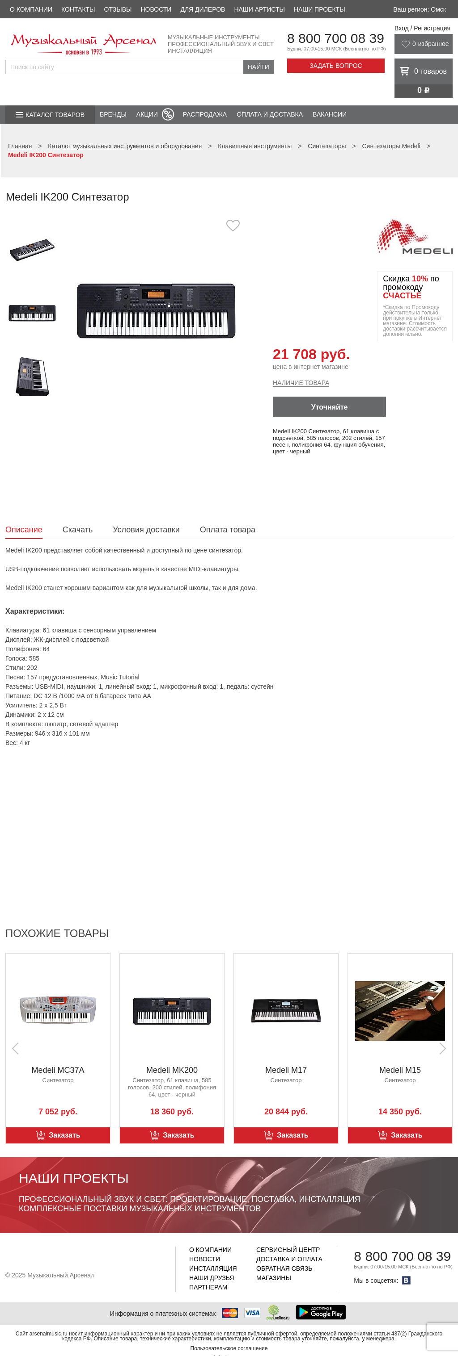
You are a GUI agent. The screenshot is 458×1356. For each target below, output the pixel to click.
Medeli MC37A (57, 1070)
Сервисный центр (288, 1249)
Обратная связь (284, 1268)
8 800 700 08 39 (335, 38)
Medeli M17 (286, 1070)
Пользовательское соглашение (229, 1348)
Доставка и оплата (289, 1259)
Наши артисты (259, 9)
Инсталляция (213, 1268)
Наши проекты (319, 9)
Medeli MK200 (172, 1070)
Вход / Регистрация (422, 28)
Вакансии (330, 114)
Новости (155, 9)
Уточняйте (329, 407)
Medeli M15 (400, 1070)
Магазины (273, 1277)
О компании (31, 9)
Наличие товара (301, 382)
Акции (147, 114)
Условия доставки (146, 529)
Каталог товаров (55, 114)
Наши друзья (211, 1277)
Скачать (78, 529)
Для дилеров (202, 9)
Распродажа (205, 114)
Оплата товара (227, 529)
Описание (23, 529)
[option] (156, 310)
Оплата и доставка (270, 114)
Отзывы (118, 9)
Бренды (113, 114)
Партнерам (208, 1287)
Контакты (78, 9)
